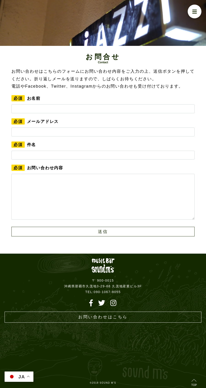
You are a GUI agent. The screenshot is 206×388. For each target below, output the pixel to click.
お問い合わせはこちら (103, 317)
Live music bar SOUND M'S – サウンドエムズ (103, 265)
